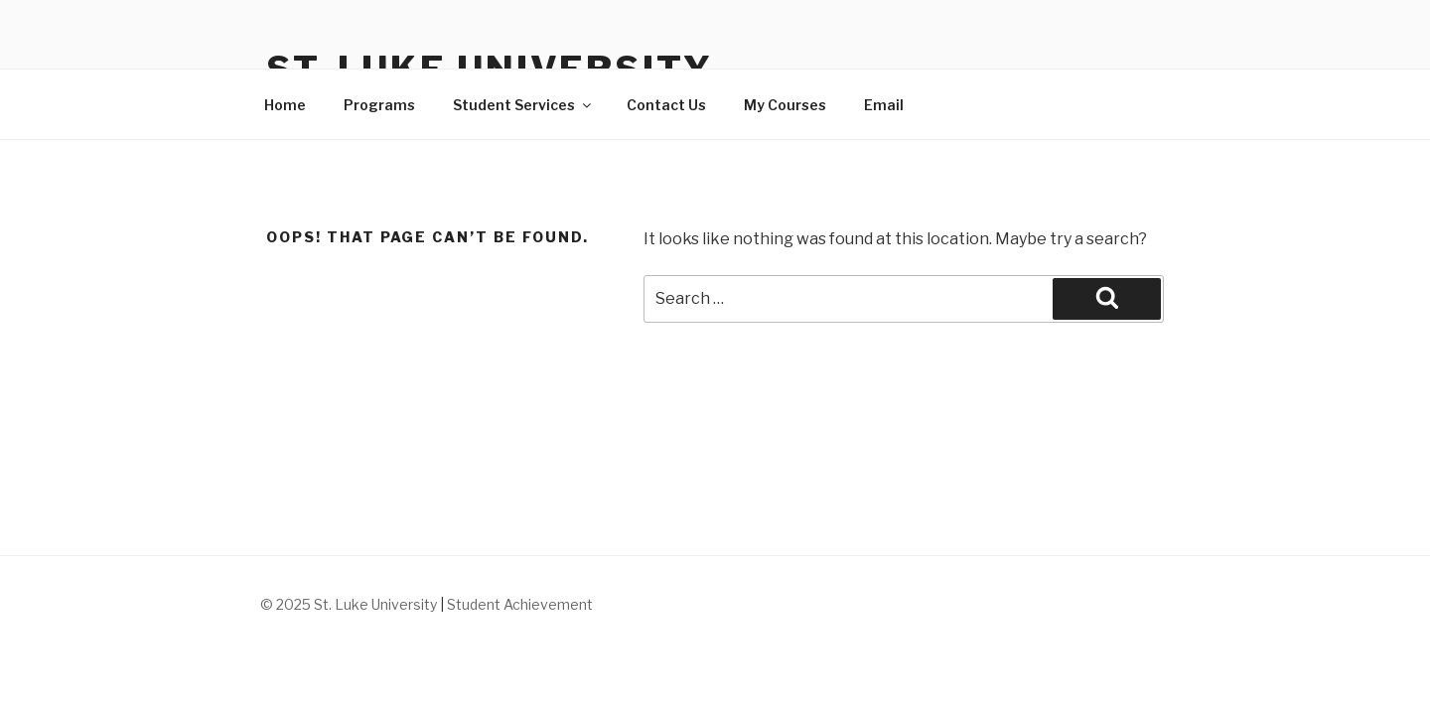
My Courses (785, 104)
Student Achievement (520, 604)
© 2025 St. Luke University (350, 604)
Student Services (523, 104)
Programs (379, 104)
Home (285, 104)
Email (884, 104)
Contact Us (666, 104)
